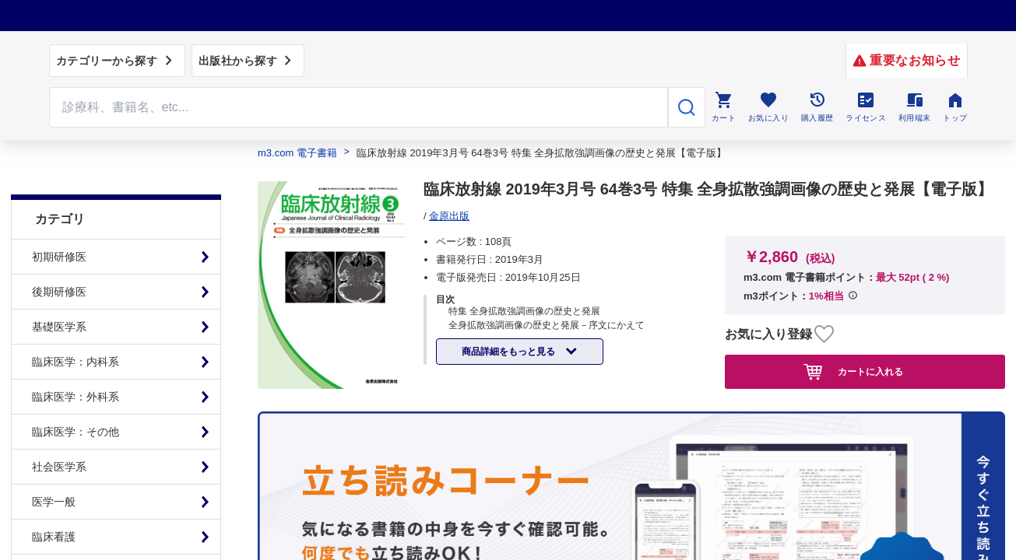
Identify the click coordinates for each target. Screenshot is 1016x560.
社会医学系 (59, 428)
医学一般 (54, 463)
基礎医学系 (59, 288)
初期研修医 (59, 218)
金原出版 (449, 216)
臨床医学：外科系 (75, 358)
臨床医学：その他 (75, 393)
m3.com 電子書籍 (297, 153)
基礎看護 (54, 533)
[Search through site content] (359, 107)
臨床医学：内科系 (75, 323)
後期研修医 (59, 253)
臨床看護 (54, 498)
